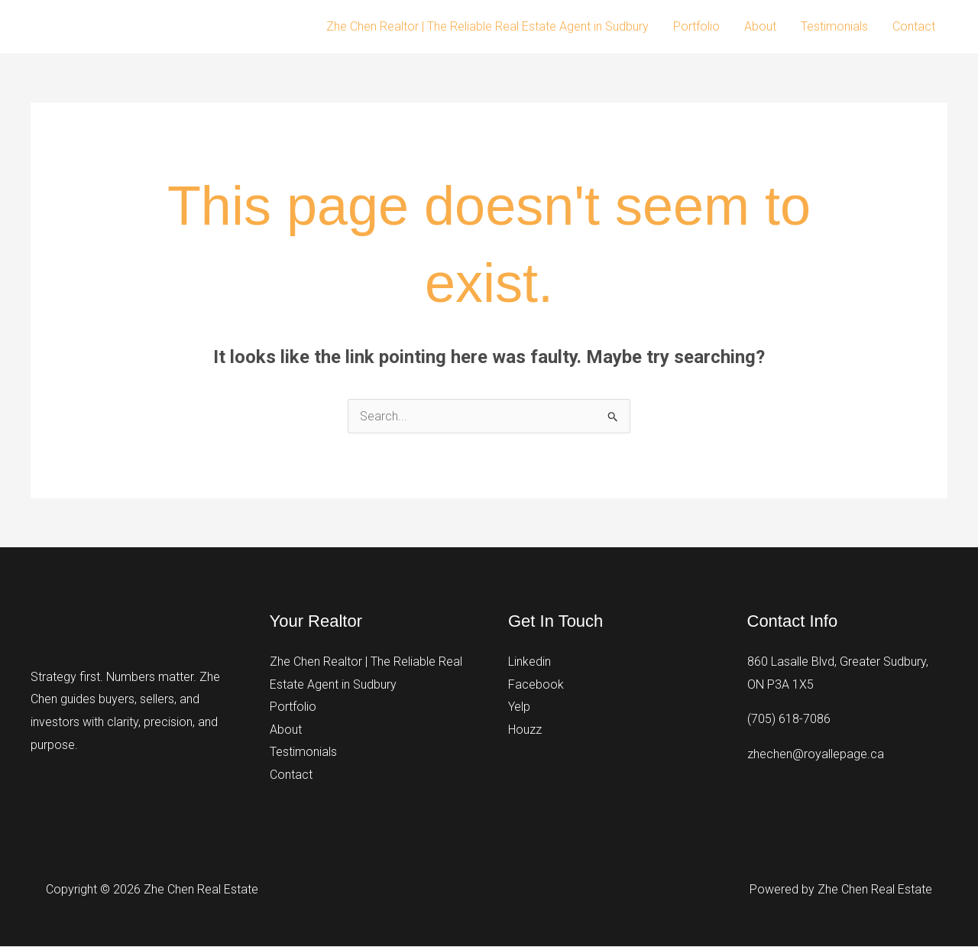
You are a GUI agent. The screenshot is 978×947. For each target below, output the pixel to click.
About (760, 26)
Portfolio (696, 26)
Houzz (525, 729)
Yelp (519, 706)
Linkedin (529, 661)
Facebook (536, 684)
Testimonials (834, 26)
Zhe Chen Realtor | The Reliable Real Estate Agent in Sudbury (487, 26)
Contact (913, 26)
